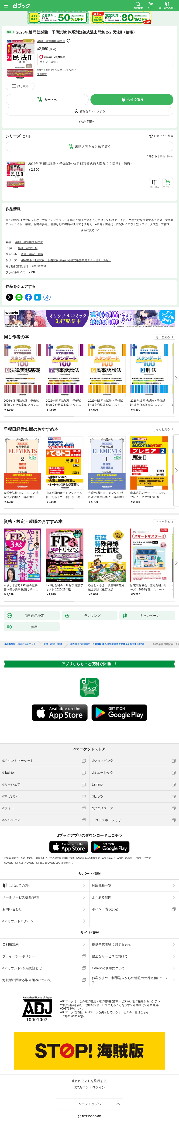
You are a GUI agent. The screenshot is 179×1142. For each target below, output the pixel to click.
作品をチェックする (92, 111)
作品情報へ (87, 121)
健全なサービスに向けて (110, 956)
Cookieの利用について (108, 968)
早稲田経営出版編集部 (51, 41)
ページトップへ (89, 1104)
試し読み (23, 86)
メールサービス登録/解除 (20, 897)
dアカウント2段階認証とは (22, 968)
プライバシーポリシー (18, 956)
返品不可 (42, 74)
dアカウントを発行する (89, 1081)
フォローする (68, 41)
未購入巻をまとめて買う (93, 146)
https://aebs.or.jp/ (73, 1016)
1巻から (152, 156)
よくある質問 (101, 897)
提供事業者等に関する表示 (111, 944)
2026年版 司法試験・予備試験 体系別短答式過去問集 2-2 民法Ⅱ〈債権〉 (81, 164)
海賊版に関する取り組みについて (26, 980)
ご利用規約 (10, 944)
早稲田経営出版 (28, 248)
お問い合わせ (12, 909)
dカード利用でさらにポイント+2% (55, 69)
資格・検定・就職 (32, 254)
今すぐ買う (135, 100)
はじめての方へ (16, 885)
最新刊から (166, 156)
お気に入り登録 (163, 136)
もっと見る (163, 337)
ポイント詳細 (47, 62)
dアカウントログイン (18, 921)
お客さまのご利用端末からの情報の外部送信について (129, 980)
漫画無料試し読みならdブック (19, 644)
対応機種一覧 (101, 885)
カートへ (50, 100)
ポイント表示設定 (105, 909)
